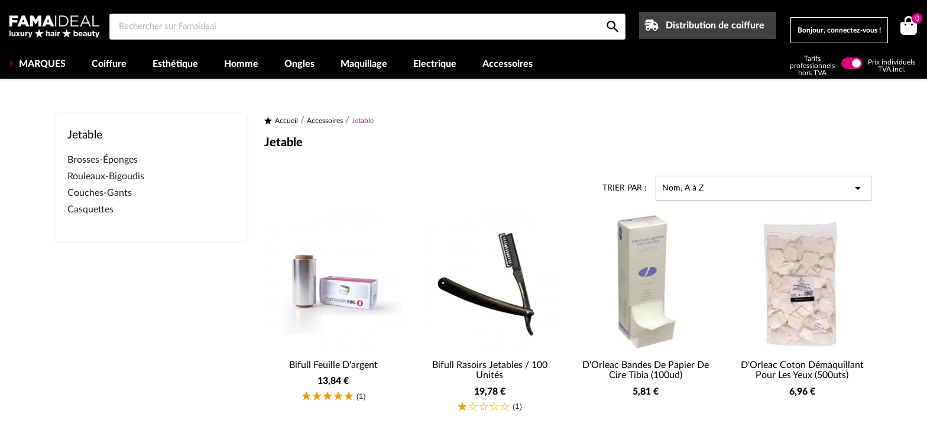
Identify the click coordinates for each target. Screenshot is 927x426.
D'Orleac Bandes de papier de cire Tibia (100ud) (645, 370)
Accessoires (507, 64)
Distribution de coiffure (715, 25)
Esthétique (175, 64)
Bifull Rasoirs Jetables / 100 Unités (489, 370)
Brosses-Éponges (102, 159)
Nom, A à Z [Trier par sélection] (763, 188)
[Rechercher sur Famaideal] (367, 27)
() (915, 20)
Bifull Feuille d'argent (333, 365)
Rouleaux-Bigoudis (105, 176)
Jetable (84, 135)
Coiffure (109, 64)
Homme (241, 64)
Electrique (434, 64)
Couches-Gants (99, 193)
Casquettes (90, 209)
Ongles (299, 64)
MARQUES (41, 64)
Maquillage (364, 64)
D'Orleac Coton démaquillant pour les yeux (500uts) (802, 370)
